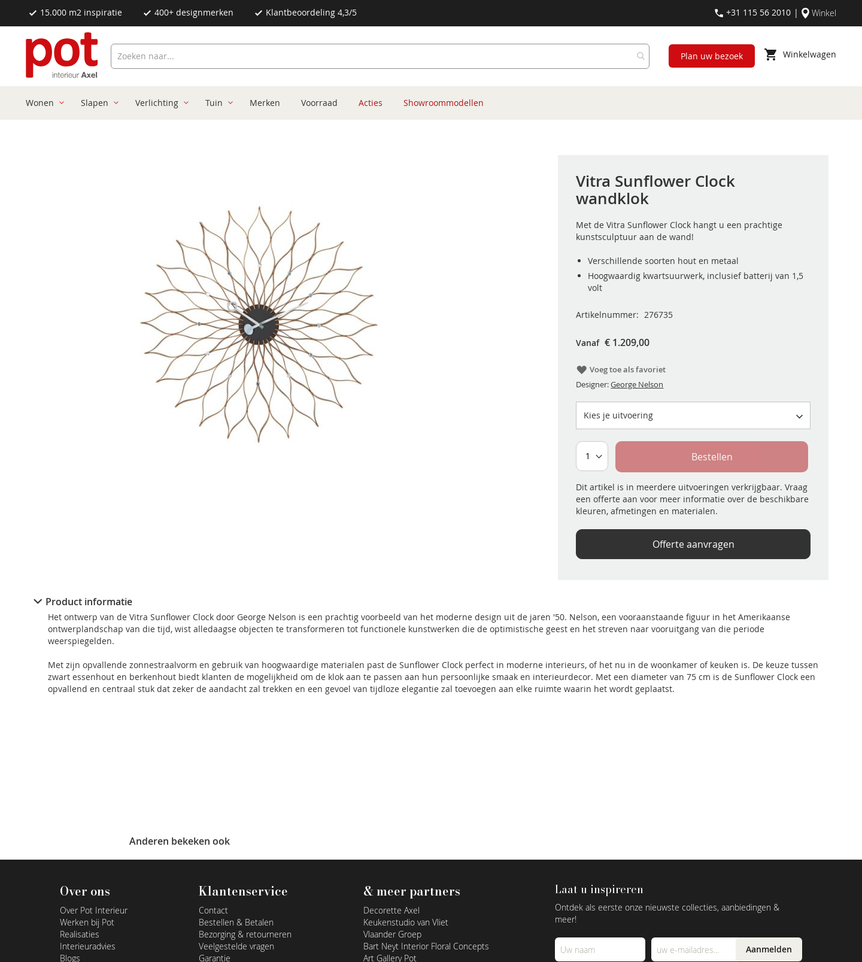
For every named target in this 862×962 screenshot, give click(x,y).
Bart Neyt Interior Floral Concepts (426, 946)
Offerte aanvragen (693, 544)
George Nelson (637, 384)
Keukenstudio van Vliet (405, 922)
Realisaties (79, 934)
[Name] (600, 949)
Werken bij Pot (87, 922)
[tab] (431, 601)
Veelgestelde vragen (236, 946)
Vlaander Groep (392, 934)
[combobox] (380, 56)
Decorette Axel (391, 910)
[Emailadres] (696, 949)
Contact (213, 910)
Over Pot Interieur (94, 910)
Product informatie (88, 601)
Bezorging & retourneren (245, 934)
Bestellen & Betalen (236, 922)
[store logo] (63, 56)
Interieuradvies (88, 946)
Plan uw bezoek (712, 56)
